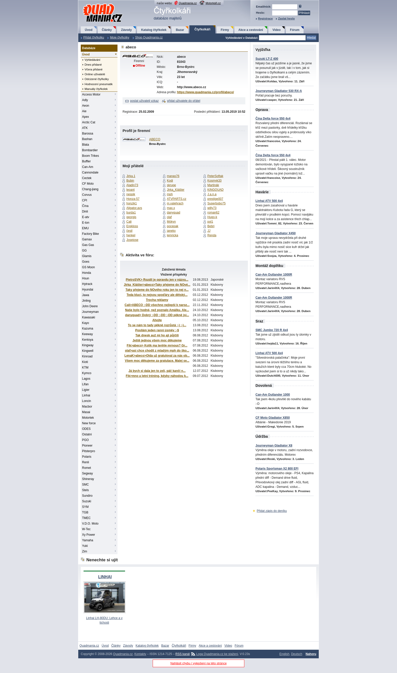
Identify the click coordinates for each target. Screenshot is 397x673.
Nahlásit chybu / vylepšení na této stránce (198, 663)
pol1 (210, 221)
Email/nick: (263, 6)
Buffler (86, 161)
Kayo (85, 323)
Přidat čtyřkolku (93, 37)
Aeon (85, 105)
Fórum (294, 30)
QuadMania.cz (96, 4)
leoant (130, 189)
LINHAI (105, 577)
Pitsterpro (88, 451)
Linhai (86, 395)
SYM (85, 507)
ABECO (154, 139)
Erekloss (132, 226)
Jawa (85, 295)
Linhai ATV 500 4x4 (269, 201)
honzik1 (131, 203)
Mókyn (171, 221)
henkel (130, 235)
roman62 (213, 212)
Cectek (86, 178)
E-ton (85, 222)
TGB (85, 512)
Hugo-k (212, 217)
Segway (87, 473)
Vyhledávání (92, 59)
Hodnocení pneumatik (99, 84)
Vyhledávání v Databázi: (242, 37)
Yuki (85, 546)
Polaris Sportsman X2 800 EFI (276, 468)
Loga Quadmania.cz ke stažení (217, 654)
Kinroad (87, 356)
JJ (208, 231)
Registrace (265, 18)
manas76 (173, 176)
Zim (84, 551)
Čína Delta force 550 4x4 (272, 118)
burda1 (131, 212)
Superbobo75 (216, 203)
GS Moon (88, 267)
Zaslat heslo (286, 18)
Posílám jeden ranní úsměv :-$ (157, 330)
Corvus (87, 195)
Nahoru (311, 654)
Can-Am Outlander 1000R (273, 274)
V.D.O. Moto (90, 523)
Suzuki (86, 501)
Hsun (85, 278)
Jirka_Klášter (175, 189)
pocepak (172, 226)
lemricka (172, 235)
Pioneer (87, 445)
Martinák (213, 185)
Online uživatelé (95, 74)
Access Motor (91, 94)
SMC (85, 484)
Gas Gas (88, 245)
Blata (85, 144)
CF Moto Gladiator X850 (272, 417)
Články (107, 30)
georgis (131, 217)
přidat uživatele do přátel (183, 101)
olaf (169, 217)
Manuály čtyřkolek (96, 88)
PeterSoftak (215, 176)
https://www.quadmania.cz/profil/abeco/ (205, 92)
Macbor (87, 406)
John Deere (90, 306)
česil (129, 231)
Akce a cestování (251, 30)
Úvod (88, 30)
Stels (85, 490)
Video (276, 30)
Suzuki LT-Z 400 (266, 59)
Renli (85, 462)
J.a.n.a (211, 194)
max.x (171, 208)
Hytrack (87, 284)
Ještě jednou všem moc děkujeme (157, 340)
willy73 (211, 208)
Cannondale (90, 172)
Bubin (130, 180)
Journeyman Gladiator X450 (275, 233)
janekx (171, 231)
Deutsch (296, 654)
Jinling (86, 300)
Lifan (85, 384)
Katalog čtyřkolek (153, 30)
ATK (85, 128)
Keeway (87, 334)
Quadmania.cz (188, 3)
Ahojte (157, 320)
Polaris (86, 456)
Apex (85, 117)
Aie (84, 111)
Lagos (86, 378)
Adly (85, 100)
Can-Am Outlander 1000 (272, 394)
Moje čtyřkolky (119, 37)
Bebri (210, 226)
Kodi (170, 180)
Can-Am (87, 167)
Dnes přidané (93, 64)
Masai (86, 412)
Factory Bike (90, 234)
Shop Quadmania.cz (149, 37)
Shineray (88, 479)
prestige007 (215, 199)
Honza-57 (133, 199)
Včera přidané (94, 69)
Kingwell (87, 351)
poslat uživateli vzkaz (144, 101)
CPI (84, 200)
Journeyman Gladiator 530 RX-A (278, 91)
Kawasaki (88, 317)
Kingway (87, 345)
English (284, 654)
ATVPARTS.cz (176, 199)
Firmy (225, 30)
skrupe (171, 185)
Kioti (85, 362)
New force (89, 423)
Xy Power (88, 534)
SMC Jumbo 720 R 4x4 (271, 330)
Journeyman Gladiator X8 (273, 445)
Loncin (86, 401)
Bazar (180, 30)
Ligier (85, 390)
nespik (130, 194)
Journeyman (90, 312)
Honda (86, 273)
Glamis (86, 256)
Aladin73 (132, 185)
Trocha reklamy (157, 300)
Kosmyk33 (214, 180)
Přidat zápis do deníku (272, 511)
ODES (86, 429)
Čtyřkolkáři (202, 29)
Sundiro (87, 495)
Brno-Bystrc (157, 143)
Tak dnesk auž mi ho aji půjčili (157, 335)
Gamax (87, 239)
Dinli (85, 211)
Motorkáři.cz (213, 3)
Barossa (87, 133)
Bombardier (90, 150)
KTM (85, 367)
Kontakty (140, 654)
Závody (126, 30)
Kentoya (87, 339)
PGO (85, 440)
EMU (85, 228)
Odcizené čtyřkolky (97, 79)
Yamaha (87, 540)
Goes (85, 261)
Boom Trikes (90, 156)
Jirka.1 (130, 176)
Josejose (132, 240)
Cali (129, 221)
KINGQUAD (215, 189)
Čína (85, 206)
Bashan (87, 139)
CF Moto (88, 183)
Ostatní (87, 434)
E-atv (85, 217)
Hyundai (87, 289)
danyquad (173, 212)
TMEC (86, 518)
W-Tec (86, 529)
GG (84, 250)
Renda (211, 235)
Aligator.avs (134, 208)
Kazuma (87, 328)
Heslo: (260, 12)
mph (170, 194)
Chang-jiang (90, 189)
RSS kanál (182, 654)
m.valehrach (175, 203)
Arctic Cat (88, 122)
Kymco (86, 373)
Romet (86, 468)
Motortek (88, 417)
